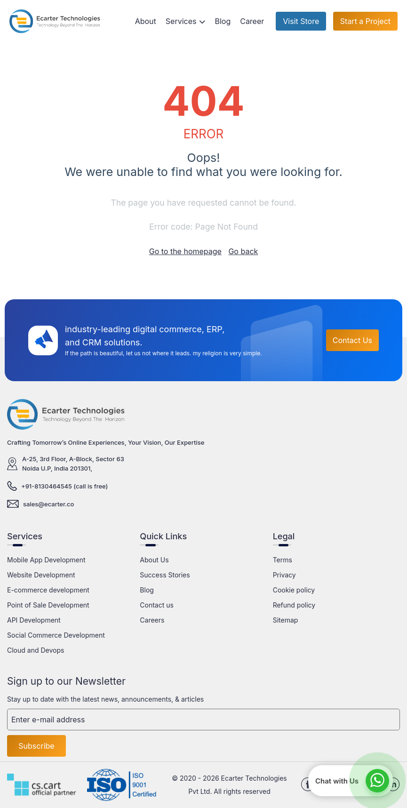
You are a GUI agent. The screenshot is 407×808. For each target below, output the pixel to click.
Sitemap (285, 620)
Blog (147, 590)
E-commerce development (48, 590)
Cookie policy (294, 590)
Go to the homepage (185, 251)
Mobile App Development (46, 560)
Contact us (157, 605)
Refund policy (294, 605)
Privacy (284, 575)
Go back (243, 251)
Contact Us (352, 340)
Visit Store (301, 21)
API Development (34, 620)
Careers (152, 620)
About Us (154, 560)
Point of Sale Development (48, 605)
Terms (282, 560)
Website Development (41, 575)
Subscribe (36, 746)
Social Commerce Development (56, 635)
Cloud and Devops (35, 650)
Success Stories (165, 575)
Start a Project (365, 21)
